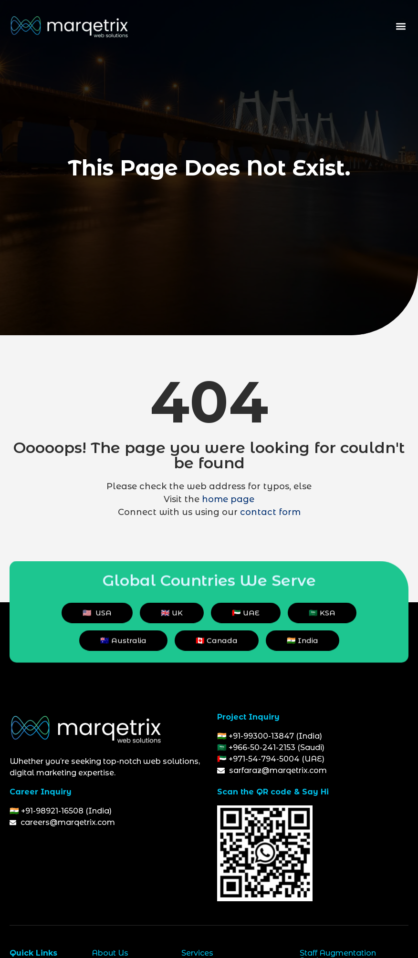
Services (197, 953)
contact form (270, 512)
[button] (400, 26)
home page (228, 499)
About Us (110, 953)
